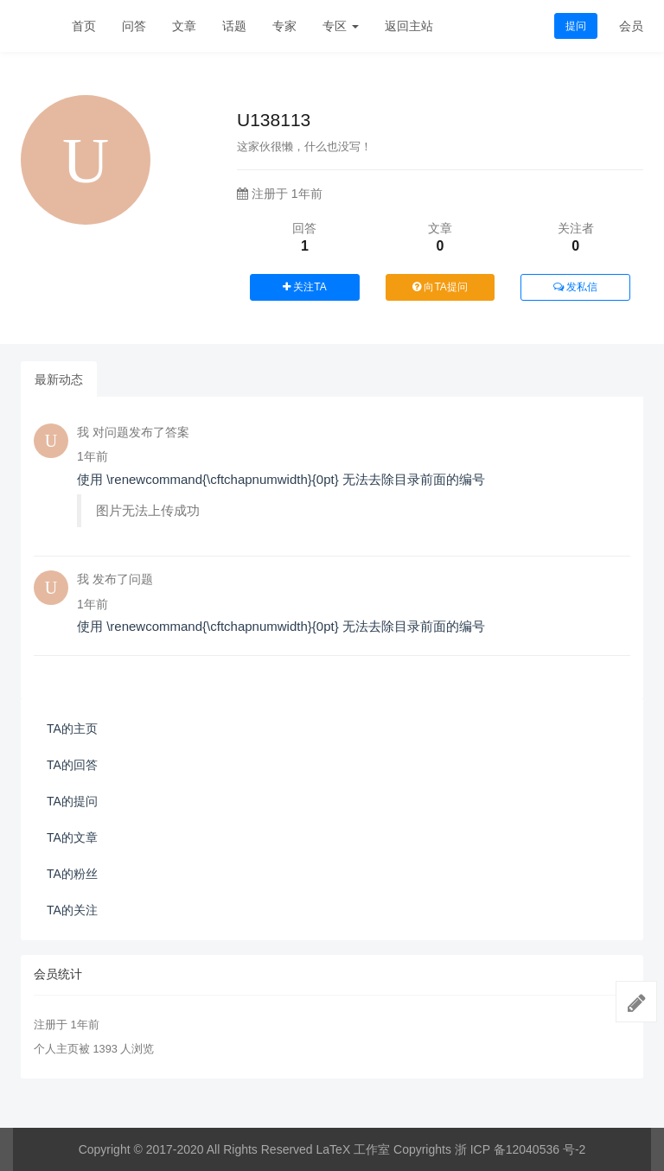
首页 (84, 26)
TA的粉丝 (72, 874)
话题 (234, 26)
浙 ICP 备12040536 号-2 (520, 1149)
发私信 (575, 287)
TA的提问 (72, 801)
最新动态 (59, 379)
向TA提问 (440, 287)
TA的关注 (72, 910)
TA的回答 (72, 765)
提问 (575, 26)
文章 (184, 26)
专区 (340, 26)
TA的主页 (72, 728)
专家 (284, 26)
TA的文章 (72, 837)
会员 (631, 26)
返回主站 (409, 26)
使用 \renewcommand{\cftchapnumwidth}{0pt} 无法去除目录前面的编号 (281, 479)
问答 (134, 26)
